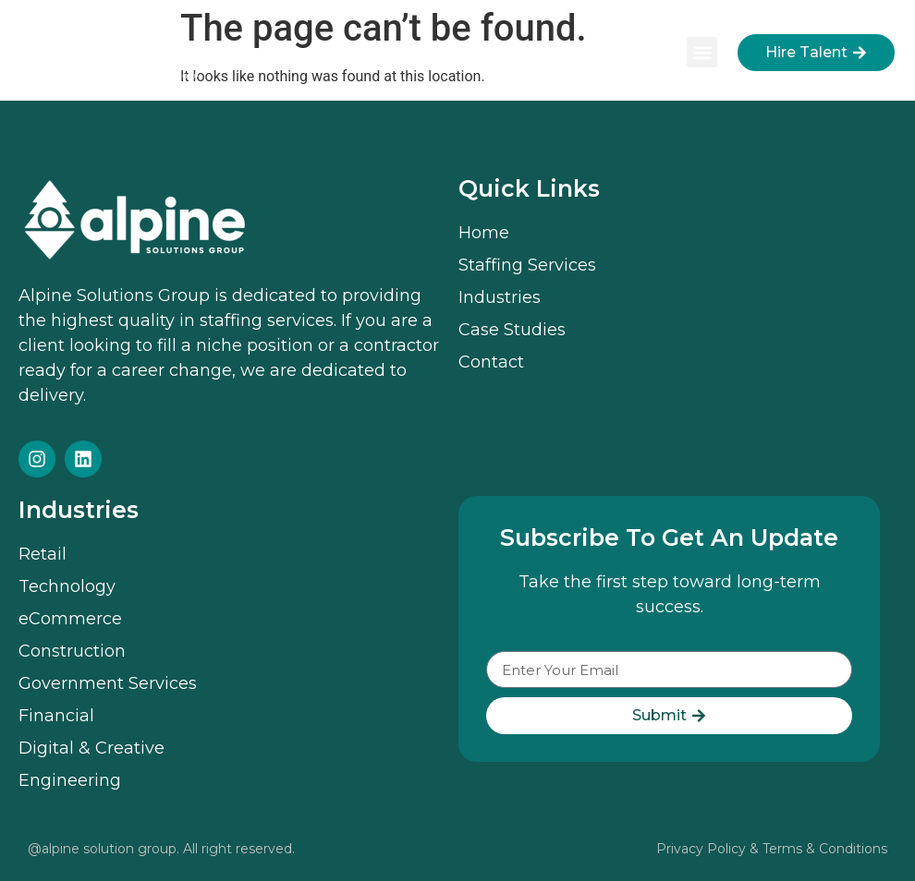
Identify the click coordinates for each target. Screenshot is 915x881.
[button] (702, 52)
